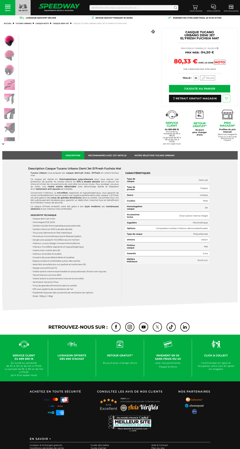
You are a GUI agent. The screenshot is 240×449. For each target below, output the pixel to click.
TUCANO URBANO (24, 23)
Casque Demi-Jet (61, 23)
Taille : (187, 78)
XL (196, 78)
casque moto (42, 23)
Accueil (8, 23)
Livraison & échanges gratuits (46, 444)
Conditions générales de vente (47, 447)
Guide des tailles (100, 444)
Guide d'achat (98, 447)
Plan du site (158, 447)
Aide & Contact (159, 444)
